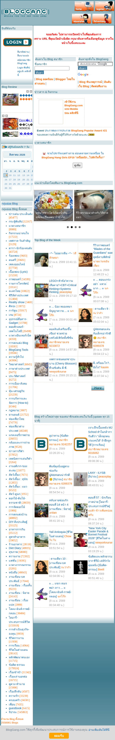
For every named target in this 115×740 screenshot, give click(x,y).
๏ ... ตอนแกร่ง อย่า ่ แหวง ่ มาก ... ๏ (101, 284)
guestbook (15, 708)
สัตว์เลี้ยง (14, 474)
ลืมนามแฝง (23, 55)
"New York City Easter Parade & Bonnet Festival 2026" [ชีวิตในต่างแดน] (99, 535)
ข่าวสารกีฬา (16, 451)
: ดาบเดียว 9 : (101, 308)
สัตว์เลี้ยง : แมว (18, 486)
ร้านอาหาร (15, 544)
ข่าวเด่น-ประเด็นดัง (20, 214)
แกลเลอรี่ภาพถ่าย (19, 435)
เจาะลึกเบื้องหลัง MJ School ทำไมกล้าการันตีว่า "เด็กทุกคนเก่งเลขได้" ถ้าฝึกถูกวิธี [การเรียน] (100, 436)
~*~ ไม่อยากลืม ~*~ (60, 253)
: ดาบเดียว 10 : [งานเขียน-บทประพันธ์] (58, 563)
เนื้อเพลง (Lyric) (18, 271)
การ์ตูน (13, 310)
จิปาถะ (13, 712)
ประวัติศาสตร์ (17, 376)
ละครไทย (14, 291)
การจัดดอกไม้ (17, 507)
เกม (11, 314)
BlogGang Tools (18, 349)
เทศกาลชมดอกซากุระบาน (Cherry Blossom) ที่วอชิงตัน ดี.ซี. (63, 363)
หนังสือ (13, 572)
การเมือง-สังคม (18, 383)
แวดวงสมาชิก (17, 225)
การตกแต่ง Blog (18, 342)
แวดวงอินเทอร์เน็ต (20, 335)
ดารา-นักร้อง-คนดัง (20, 248)
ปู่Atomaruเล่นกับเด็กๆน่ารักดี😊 (102, 333)
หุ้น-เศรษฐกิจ (16, 391)
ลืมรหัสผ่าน (23, 51)
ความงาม (14, 556)
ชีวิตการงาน (16, 638)
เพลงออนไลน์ (17, 264)
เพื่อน (12, 704)
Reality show (16, 302)
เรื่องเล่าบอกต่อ (18, 676)
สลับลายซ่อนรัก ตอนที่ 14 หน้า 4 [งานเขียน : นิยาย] (60, 504)
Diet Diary (15, 548)
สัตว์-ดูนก (14, 494)
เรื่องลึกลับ (15, 691)
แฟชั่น (13, 560)
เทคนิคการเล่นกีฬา (20, 458)
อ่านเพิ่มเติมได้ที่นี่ (98, 729)
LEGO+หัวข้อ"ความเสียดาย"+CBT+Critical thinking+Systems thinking (62, 286)
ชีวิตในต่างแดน (18, 649)
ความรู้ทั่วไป (16, 356)
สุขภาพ (13, 552)
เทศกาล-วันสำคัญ (19, 240)
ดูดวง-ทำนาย (17, 684)
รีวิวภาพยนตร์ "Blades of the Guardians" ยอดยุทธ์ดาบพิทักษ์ (102, 251)
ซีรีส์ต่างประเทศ (18, 295)
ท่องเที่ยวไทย (16, 418)
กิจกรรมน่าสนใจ (19, 233)
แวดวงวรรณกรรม (20, 564)
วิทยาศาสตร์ (16, 364)
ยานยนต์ (14, 414)
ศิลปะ (12, 306)
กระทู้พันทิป (16, 221)
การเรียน (14, 645)
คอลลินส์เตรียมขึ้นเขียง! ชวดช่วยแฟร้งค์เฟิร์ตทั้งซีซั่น (61, 333)
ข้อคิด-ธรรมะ (17, 664)
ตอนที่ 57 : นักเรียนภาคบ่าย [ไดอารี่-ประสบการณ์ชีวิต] (99, 502)
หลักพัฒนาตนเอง (19, 657)
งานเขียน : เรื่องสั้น (20, 585)
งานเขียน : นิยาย (19, 592)
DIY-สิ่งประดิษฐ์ (18, 521)
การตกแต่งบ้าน (18, 514)
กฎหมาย (14, 410)
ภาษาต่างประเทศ (19, 368)
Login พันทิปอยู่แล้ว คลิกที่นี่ (24, 71)
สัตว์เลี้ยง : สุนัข (18, 479)
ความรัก (14, 695)
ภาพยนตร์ (15, 279)
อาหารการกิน (17, 529)
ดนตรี (12, 260)
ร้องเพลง (14, 255)
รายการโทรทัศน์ (19, 283)
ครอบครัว (14, 700)
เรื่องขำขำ (15, 672)
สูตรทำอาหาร (17, 536)
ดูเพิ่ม (77, 165)
